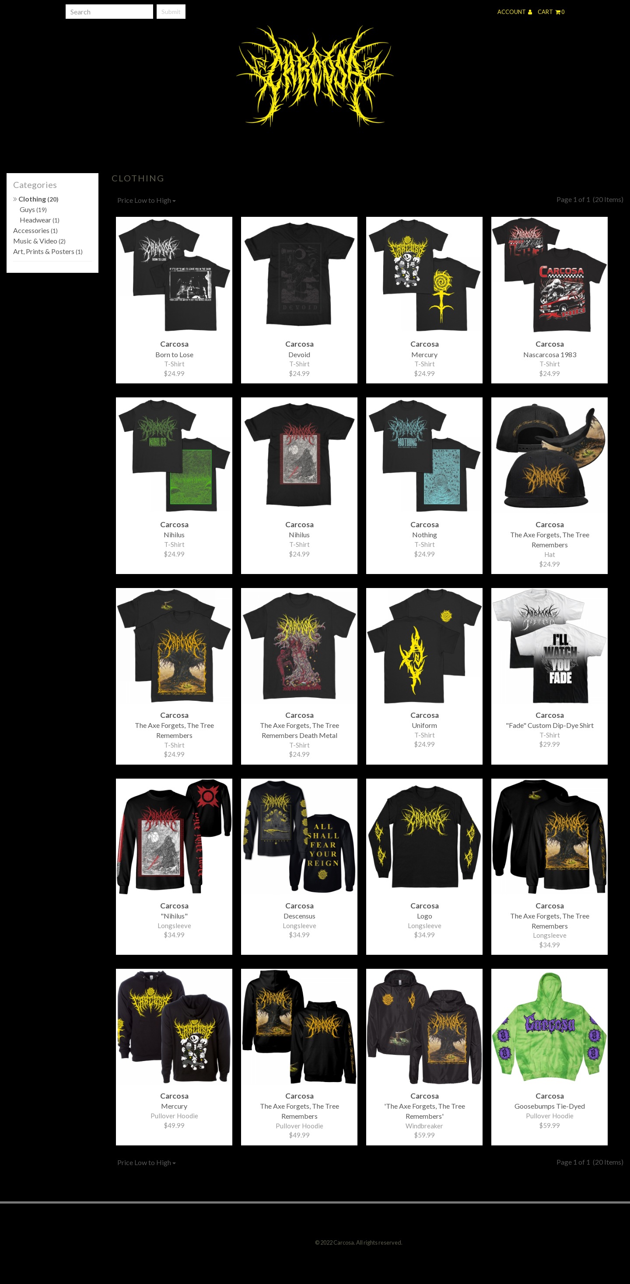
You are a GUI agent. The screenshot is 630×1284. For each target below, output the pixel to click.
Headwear (40, 220)
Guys (33, 209)
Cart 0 (551, 11)
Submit (171, 11)
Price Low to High (146, 200)
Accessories (35, 230)
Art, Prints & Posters (48, 251)
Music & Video (39, 241)
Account (514, 11)
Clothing (36, 199)
